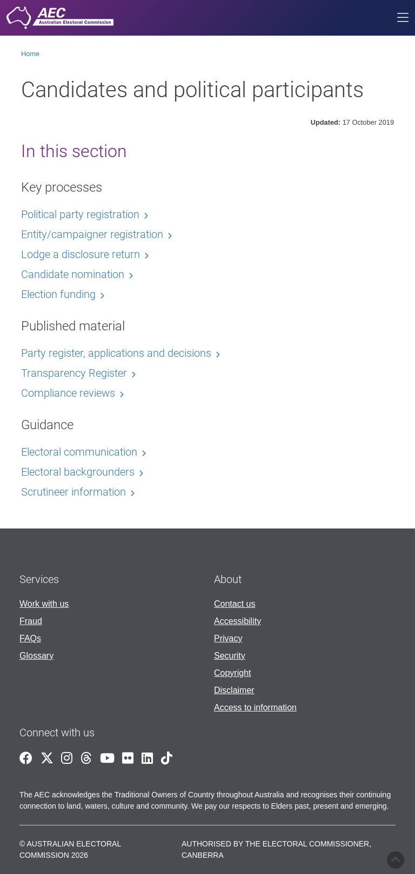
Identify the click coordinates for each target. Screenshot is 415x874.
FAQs (30, 638)
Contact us (234, 603)
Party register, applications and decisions (116, 353)
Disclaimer (234, 690)
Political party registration (80, 214)
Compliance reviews (68, 393)
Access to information (255, 707)
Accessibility (237, 621)
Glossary (36, 655)
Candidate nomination (72, 274)
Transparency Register (74, 373)
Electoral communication (79, 451)
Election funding (58, 294)
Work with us (44, 603)
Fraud (30, 621)
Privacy (228, 638)
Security (229, 655)
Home (30, 54)
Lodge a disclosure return (80, 254)
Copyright (232, 672)
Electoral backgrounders (78, 471)
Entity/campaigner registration (92, 234)
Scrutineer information (73, 491)
